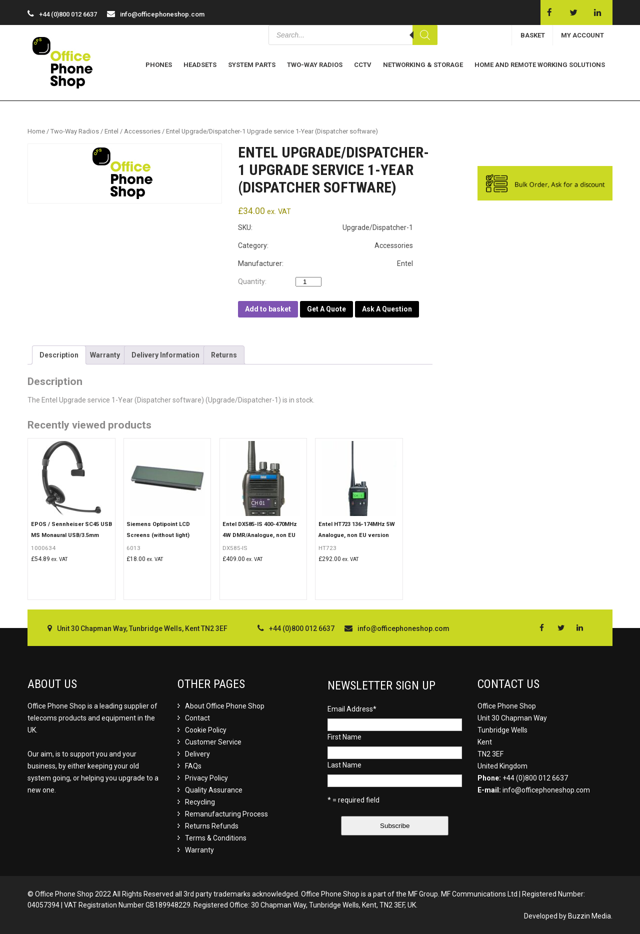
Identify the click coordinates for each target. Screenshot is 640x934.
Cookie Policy (205, 730)
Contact (197, 718)
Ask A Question (387, 309)
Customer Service (213, 742)
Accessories (142, 131)
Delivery (197, 754)
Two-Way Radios (314, 64)
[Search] (425, 35)
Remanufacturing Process (226, 814)
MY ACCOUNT (582, 35)
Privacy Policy (206, 778)
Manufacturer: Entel (325, 264)
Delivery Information (166, 355)
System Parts (252, 64)
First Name (345, 737)
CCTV (363, 64)
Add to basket (268, 309)
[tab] (59, 355)
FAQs (193, 766)
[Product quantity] (309, 281)
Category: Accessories (325, 246)
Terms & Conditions (215, 838)
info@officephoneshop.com (162, 14)
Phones (159, 64)
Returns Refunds (211, 826)
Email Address (352, 709)
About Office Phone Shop (224, 706)
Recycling (200, 802)
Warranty (105, 355)
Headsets (200, 64)
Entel (111, 131)
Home (36, 131)
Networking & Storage (423, 64)
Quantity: (254, 282)
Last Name (345, 765)
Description (59, 355)
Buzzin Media (589, 916)
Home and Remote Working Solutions (539, 64)
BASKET (532, 35)
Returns (224, 355)
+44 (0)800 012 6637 (535, 778)
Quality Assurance (213, 790)
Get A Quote (326, 309)
